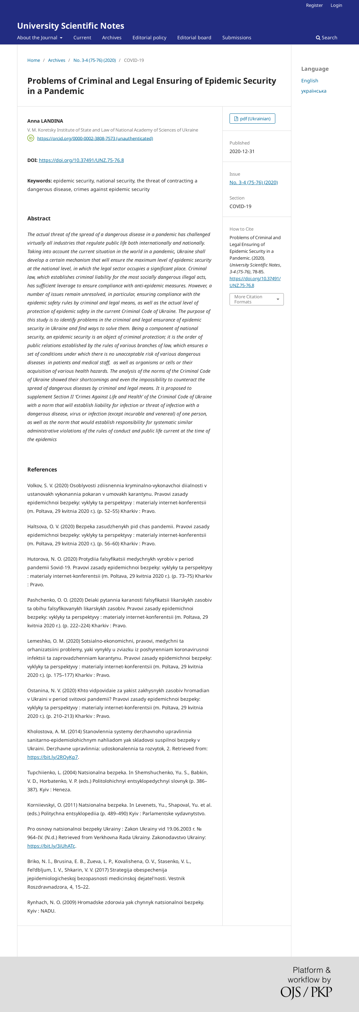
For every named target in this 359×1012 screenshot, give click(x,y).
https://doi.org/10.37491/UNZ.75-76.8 (81, 160)
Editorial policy (149, 37)
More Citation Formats (248, 298)
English (309, 80)
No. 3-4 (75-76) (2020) (94, 60)
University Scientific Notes (70, 25)
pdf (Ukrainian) (255, 118)
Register (314, 5)
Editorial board (194, 37)
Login (336, 5)
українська (314, 90)
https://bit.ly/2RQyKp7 (52, 757)
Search (326, 37)
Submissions (236, 37)
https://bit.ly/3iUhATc (51, 846)
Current (82, 37)
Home (33, 60)
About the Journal (38, 37)
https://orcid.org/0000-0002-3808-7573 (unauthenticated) (95, 138)
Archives (112, 37)
